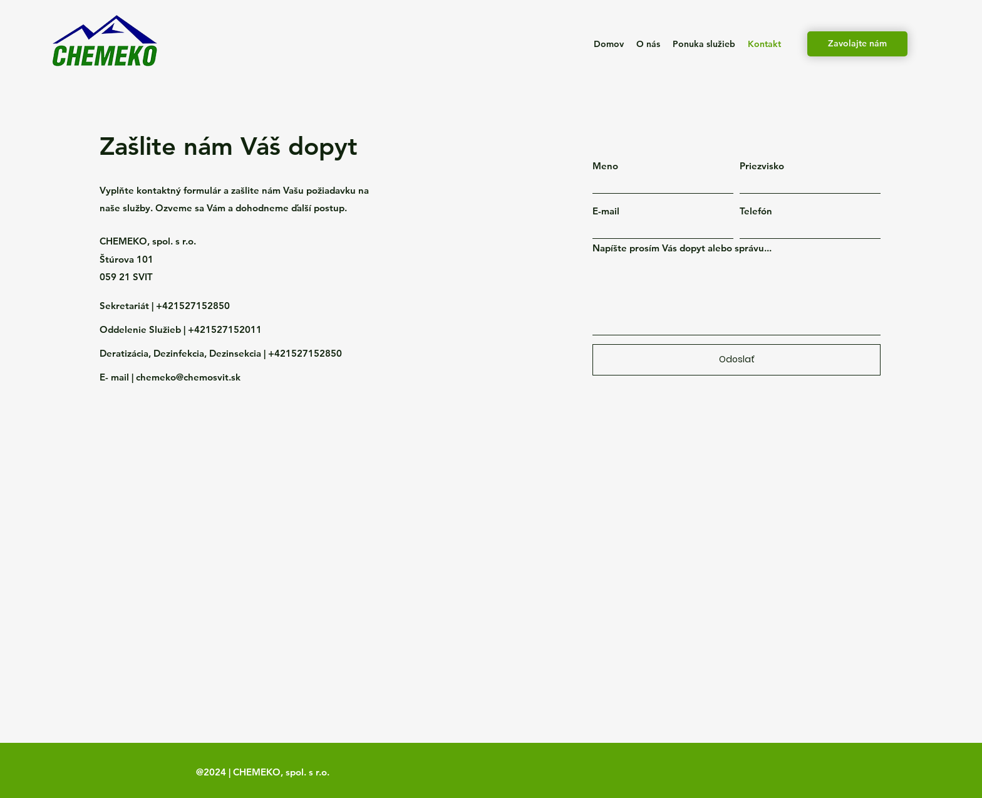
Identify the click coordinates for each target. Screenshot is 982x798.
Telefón (756, 211)
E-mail (605, 211)
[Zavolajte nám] (857, 43)
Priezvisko (762, 166)
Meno (605, 166)
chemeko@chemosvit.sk (188, 377)
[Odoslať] (736, 359)
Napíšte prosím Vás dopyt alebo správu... (682, 248)
